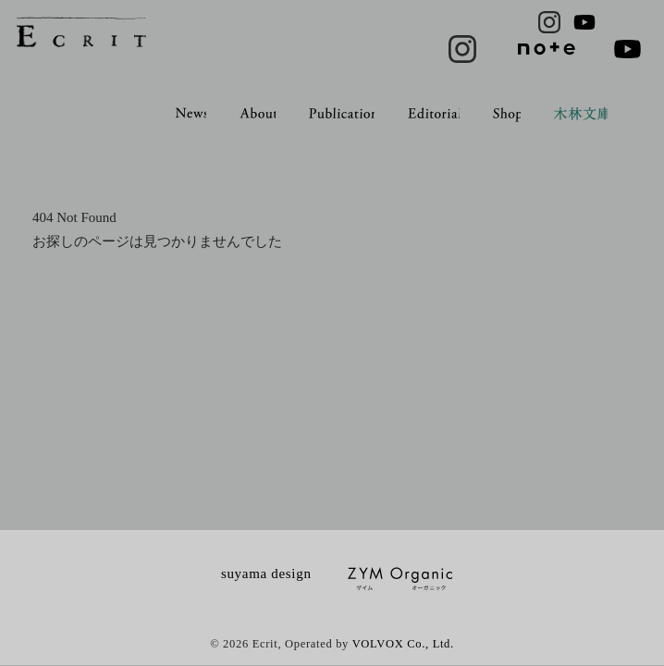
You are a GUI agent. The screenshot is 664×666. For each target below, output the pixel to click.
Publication (343, 112)
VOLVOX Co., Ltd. (403, 643)
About (258, 112)
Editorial (434, 112)
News (192, 112)
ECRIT (81, 32)
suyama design (266, 573)
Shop (508, 114)
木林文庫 (582, 114)
